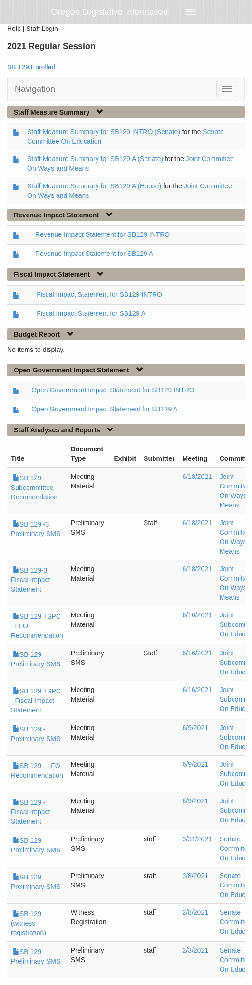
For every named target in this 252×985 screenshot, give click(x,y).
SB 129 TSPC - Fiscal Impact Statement (36, 700)
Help (14, 28)
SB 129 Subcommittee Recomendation (34, 487)
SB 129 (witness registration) (28, 923)
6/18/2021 (197, 476)
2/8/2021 (195, 875)
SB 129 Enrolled (31, 67)
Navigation (35, 89)
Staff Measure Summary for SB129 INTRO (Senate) (103, 132)
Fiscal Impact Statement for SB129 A (91, 313)
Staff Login (42, 28)
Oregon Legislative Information (109, 12)
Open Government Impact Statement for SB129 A (104, 409)
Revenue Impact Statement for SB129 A (94, 253)
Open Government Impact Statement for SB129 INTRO (112, 390)
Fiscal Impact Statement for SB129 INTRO (99, 294)
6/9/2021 (195, 727)
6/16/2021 (197, 615)
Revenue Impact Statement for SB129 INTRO (102, 234)
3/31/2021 (197, 839)
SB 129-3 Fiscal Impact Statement (30, 579)
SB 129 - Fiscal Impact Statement (30, 812)
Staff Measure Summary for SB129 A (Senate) (95, 159)
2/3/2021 (195, 950)
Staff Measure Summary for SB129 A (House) (94, 186)
